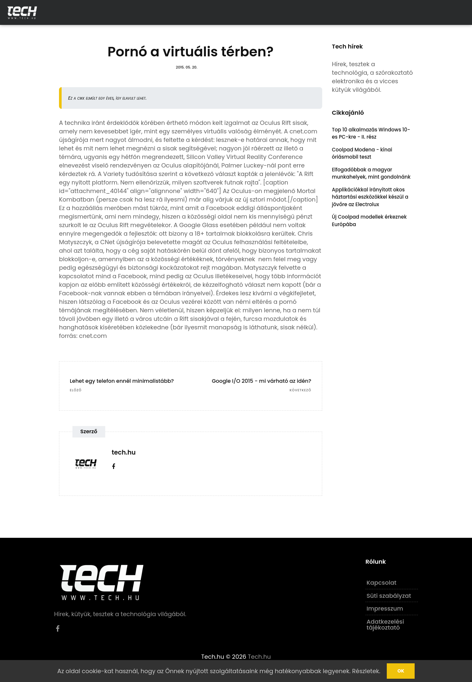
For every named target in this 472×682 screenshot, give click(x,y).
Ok (400, 671)
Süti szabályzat (388, 596)
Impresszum (384, 608)
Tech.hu (259, 657)
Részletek (365, 671)
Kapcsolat (381, 582)
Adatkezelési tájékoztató (385, 624)
